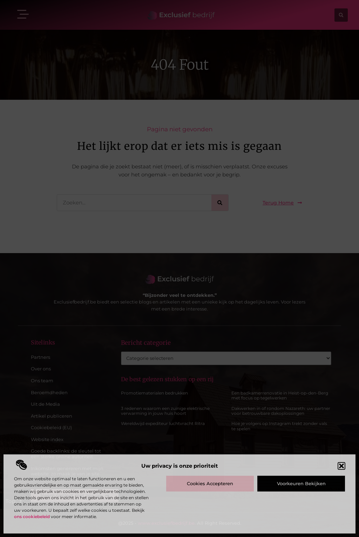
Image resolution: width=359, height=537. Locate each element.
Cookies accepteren (210, 483)
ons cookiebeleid (32, 516)
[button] (341, 465)
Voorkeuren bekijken (301, 483)
